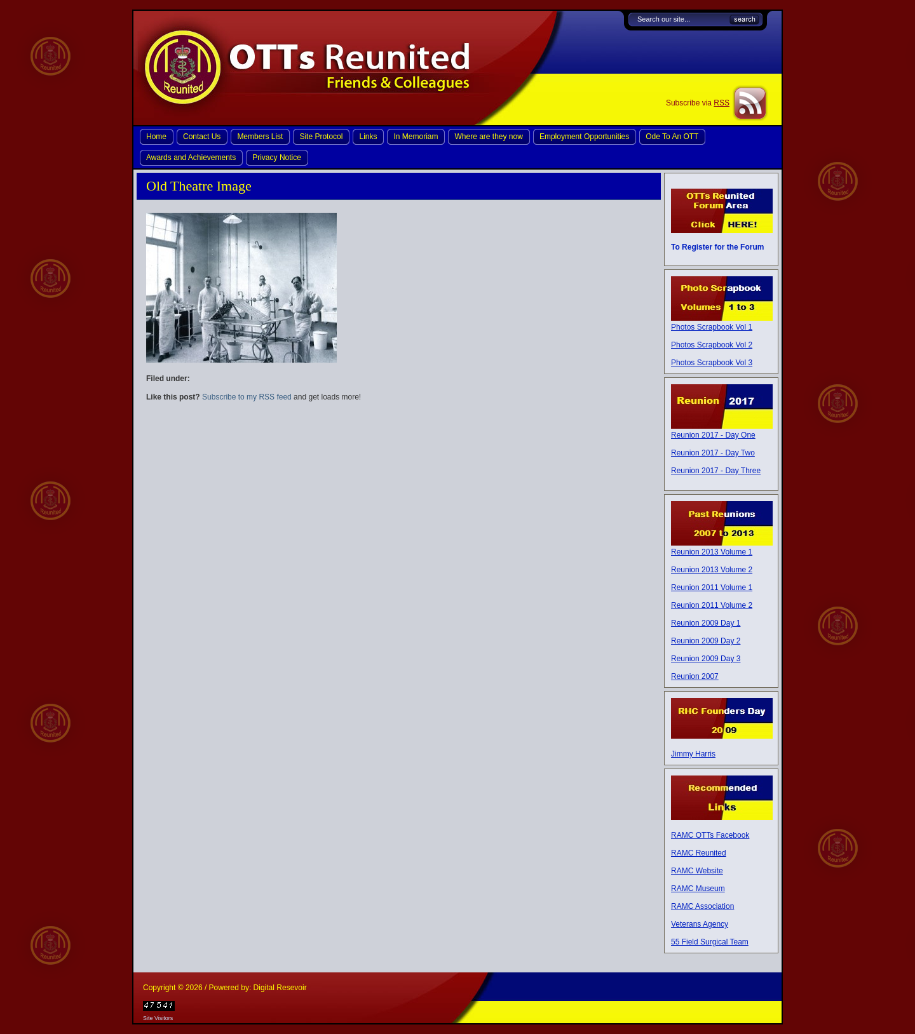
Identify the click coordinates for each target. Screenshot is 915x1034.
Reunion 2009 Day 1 (705, 623)
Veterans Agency (699, 924)
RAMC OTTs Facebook (710, 835)
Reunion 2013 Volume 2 (711, 569)
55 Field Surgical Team (710, 941)
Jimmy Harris (693, 753)
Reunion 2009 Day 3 (705, 658)
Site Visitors (158, 1018)
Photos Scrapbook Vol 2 (711, 344)
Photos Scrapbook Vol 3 (711, 362)
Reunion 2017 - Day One (713, 435)
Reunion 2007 (695, 676)
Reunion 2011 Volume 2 (711, 605)
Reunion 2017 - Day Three (716, 470)
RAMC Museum (698, 888)
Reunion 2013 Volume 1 (711, 551)
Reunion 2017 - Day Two (713, 452)
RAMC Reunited (698, 853)
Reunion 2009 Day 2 (705, 640)
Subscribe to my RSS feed (247, 397)
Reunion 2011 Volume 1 (711, 587)
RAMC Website (697, 870)
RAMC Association (702, 906)
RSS (721, 102)
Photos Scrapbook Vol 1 (711, 327)
